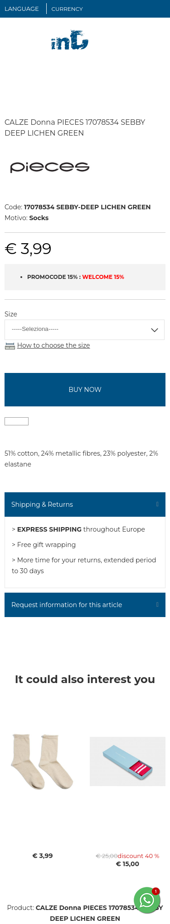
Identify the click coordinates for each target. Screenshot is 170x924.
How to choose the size (53, 345)
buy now (84, 390)
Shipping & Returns (42, 504)
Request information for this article (66, 605)
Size (11, 314)
